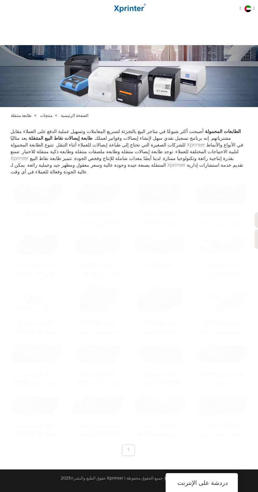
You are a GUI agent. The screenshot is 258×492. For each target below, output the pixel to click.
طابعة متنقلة (21, 115)
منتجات (46, 115)
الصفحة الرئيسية (74, 115)
